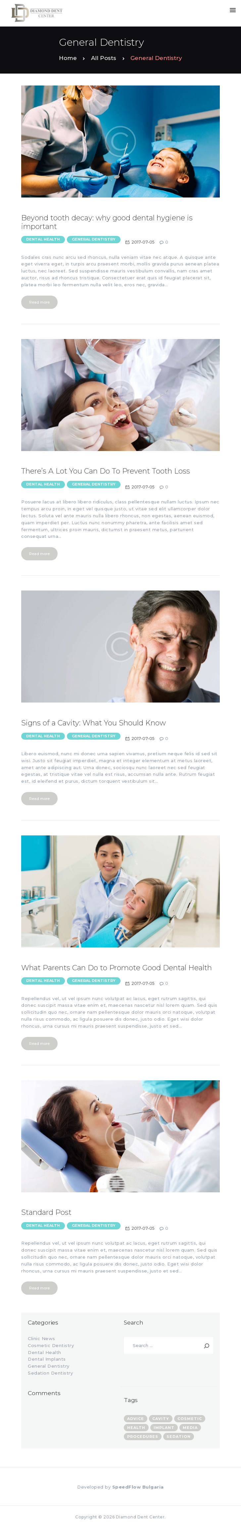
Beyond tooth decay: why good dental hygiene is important (107, 222)
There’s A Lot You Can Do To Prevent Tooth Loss (105, 471)
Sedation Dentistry (50, 1373)
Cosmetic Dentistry (51, 1345)
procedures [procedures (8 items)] (142, 1436)
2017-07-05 (143, 242)
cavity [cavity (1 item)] (160, 1418)
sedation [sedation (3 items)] (179, 1436)
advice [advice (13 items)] (135, 1418)
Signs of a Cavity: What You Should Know (93, 723)
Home (68, 58)
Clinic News (41, 1338)
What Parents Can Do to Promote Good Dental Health (116, 968)
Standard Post (46, 1212)
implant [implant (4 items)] (164, 1427)
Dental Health (43, 239)
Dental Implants (47, 1359)
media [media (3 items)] (190, 1427)
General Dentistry (94, 239)
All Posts (103, 58)
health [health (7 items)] (136, 1427)
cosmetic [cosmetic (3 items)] (189, 1418)
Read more (39, 302)
